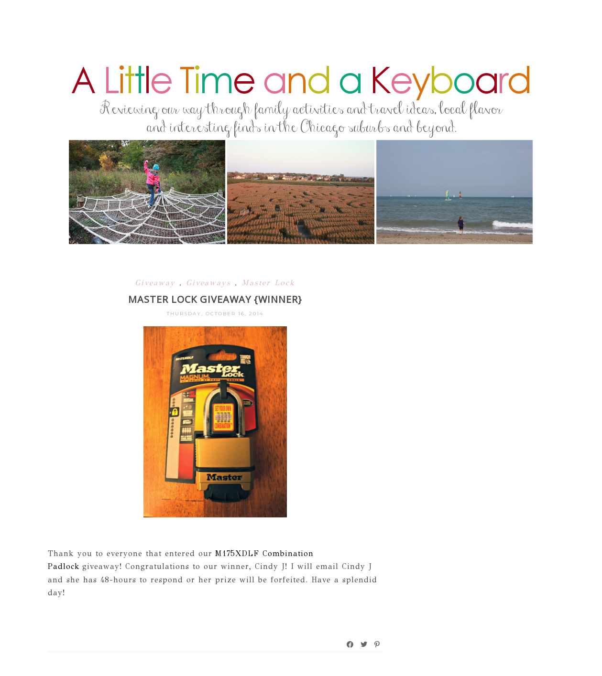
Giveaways (210, 282)
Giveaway (157, 282)
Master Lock (268, 282)
